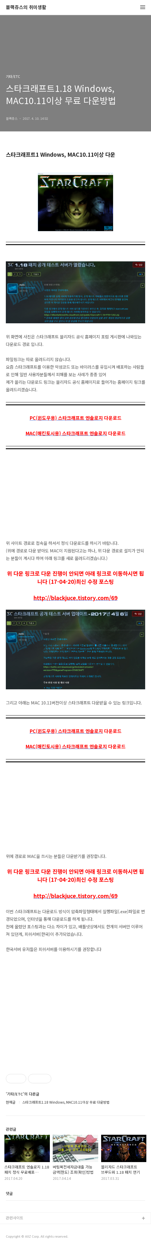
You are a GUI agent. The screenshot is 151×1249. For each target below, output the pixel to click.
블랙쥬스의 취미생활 (26, 7)
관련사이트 (14, 1218)
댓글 (9, 1193)
